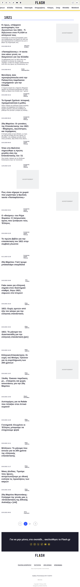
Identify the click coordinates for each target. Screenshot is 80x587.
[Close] (65, 260)
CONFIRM (29, 321)
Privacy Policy (48, 327)
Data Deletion (31, 327)
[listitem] (40, 286)
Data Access (40, 327)
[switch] (58, 289)
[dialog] (40, 293)
